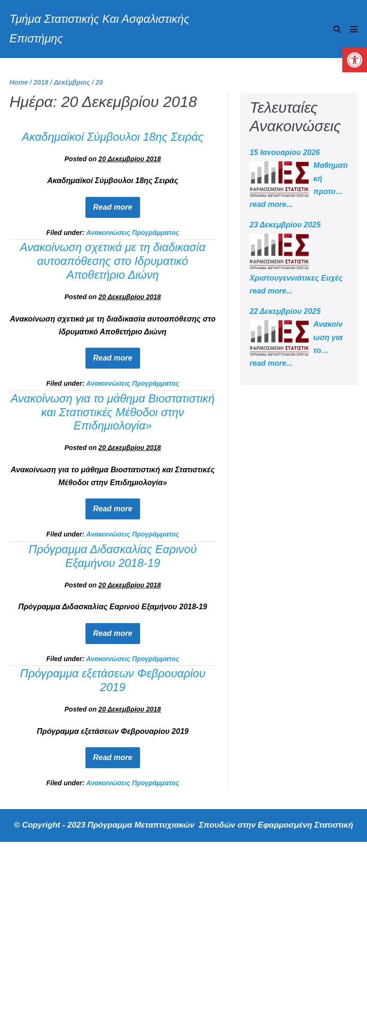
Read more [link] (116, 204)
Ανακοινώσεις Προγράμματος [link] (132, 232)
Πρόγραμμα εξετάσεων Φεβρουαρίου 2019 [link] (113, 680)
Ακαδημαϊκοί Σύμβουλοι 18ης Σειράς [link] (113, 136)
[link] (354, 60)
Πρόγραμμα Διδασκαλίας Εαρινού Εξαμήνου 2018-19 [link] (112, 556)
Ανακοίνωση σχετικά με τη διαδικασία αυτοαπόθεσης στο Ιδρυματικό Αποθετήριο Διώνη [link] (113, 261)
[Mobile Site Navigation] (354, 29)
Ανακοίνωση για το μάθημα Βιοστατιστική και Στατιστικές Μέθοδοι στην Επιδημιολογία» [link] (112, 412)
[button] (337, 29)
